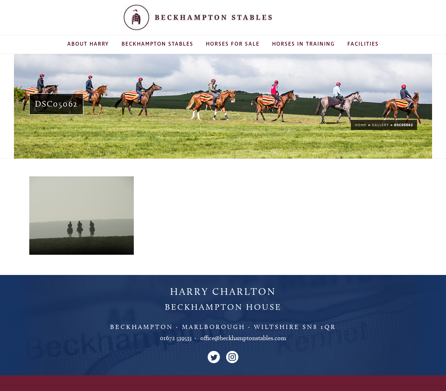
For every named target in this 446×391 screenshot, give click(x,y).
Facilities (363, 44)
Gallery (380, 125)
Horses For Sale (233, 44)
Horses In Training (303, 44)
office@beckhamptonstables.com (243, 338)
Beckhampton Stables (157, 44)
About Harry (88, 44)
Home (361, 125)
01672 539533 (176, 338)
